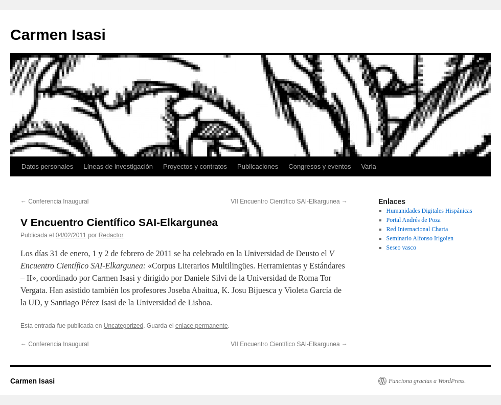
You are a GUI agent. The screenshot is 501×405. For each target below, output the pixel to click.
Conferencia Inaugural (54, 201)
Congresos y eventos (319, 166)
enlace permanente (201, 325)
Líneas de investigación (118, 166)
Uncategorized (123, 325)
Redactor (111, 235)
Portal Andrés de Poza (413, 219)
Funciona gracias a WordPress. (427, 381)
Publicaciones (257, 166)
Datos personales (47, 166)
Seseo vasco (401, 247)
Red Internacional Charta (417, 229)
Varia (368, 166)
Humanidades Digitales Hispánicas (429, 210)
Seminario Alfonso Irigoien (419, 238)
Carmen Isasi (58, 34)
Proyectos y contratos (195, 166)
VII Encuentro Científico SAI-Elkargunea (289, 201)
